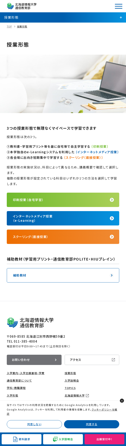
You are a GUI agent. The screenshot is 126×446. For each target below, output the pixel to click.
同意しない (34, 424)
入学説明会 (72, 380)
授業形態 (22, 26)
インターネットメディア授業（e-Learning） (33, 218)
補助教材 (19, 275)
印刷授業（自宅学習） (28, 200)
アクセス (75, 360)
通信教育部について (19, 380)
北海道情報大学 (75, 395)
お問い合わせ (21, 360)
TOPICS (70, 388)
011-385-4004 (25, 341)
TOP (9, 26)
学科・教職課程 (16, 388)
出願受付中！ (104, 439)
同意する (91, 424)
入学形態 (12, 395)
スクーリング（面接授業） (31, 236)
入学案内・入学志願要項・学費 (26, 373)
